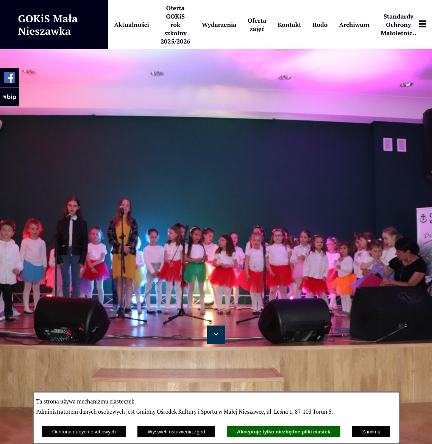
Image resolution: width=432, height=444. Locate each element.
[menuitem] (131, 25)
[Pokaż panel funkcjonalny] (422, 24)
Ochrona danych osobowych (84, 432)
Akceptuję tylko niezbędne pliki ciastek (284, 432)
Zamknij (371, 432)
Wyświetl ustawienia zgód (176, 432)
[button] (216, 335)
